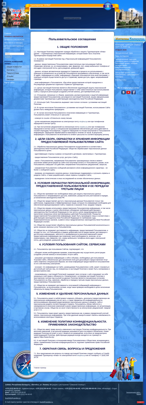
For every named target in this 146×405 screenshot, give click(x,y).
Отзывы (10, 76)
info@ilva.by (83, 121)
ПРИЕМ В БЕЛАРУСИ (13, 36)
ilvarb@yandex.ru (46, 402)
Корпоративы (120, 80)
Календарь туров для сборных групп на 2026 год (128, 46)
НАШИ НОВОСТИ (14, 67)
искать (8, 57)
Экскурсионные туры (124, 53)
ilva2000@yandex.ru (13, 398)
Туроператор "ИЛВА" (40, 5)
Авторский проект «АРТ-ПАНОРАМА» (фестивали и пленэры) (126, 75)
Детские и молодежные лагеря (14, 47)
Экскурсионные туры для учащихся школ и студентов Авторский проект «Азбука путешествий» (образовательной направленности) (127, 64)
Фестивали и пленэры (13, 43)
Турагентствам (13, 73)
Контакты (11, 70)
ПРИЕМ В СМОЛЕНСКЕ (14, 40)
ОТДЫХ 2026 (120, 50)
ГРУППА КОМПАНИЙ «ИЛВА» (13, 63)
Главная (7, 33)
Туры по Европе (122, 56)
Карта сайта (9, 82)
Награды (10, 79)
